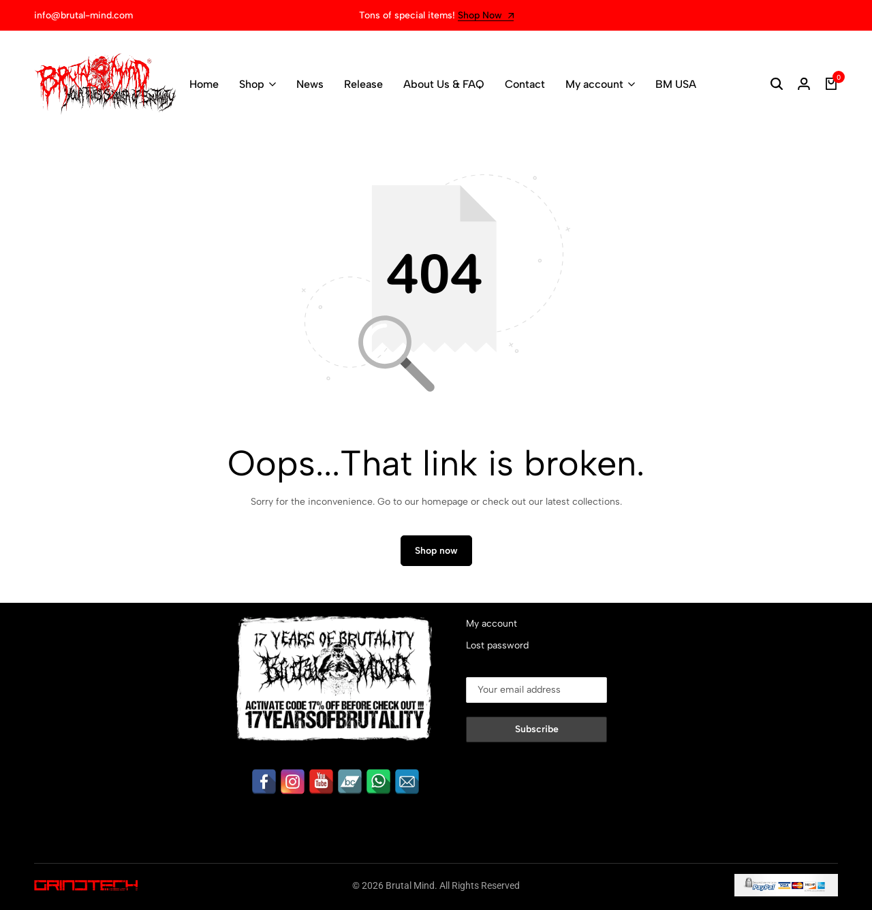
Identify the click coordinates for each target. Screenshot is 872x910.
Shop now (436, 550)
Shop (251, 84)
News (310, 84)
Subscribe (537, 729)
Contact (525, 84)
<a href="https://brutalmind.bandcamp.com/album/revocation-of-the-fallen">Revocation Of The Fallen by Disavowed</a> (115, 731)
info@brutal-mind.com (83, 15)
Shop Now (486, 16)
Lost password (497, 645)
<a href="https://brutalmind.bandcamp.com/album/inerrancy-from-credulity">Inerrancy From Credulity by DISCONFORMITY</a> (115, 664)
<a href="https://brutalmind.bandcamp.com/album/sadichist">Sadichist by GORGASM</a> (115, 698)
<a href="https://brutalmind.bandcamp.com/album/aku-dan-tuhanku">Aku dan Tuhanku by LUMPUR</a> (115, 630)
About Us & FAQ (443, 84)
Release (363, 84)
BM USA (675, 84)
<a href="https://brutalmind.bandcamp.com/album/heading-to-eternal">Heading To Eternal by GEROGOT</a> (115, 765)
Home (204, 84)
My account (594, 84)
